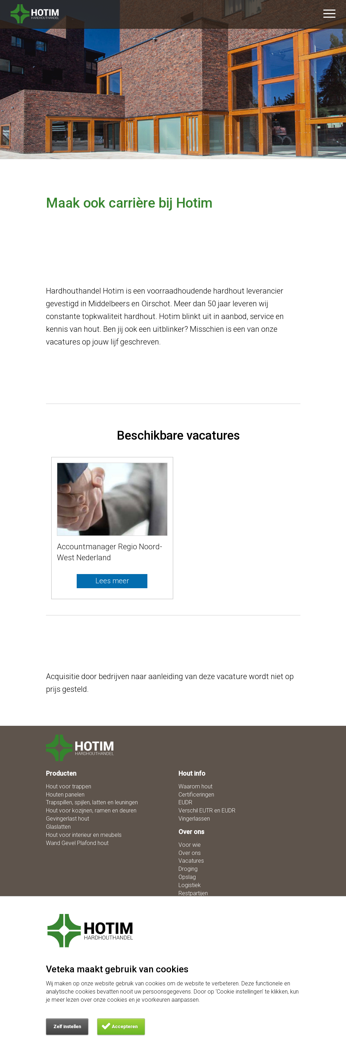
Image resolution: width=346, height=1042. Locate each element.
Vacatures (191, 860)
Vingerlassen (194, 818)
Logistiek (189, 885)
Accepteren (124, 1026)
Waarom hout (195, 786)
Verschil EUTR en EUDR (206, 810)
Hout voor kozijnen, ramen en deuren (91, 810)
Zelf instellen (67, 1026)
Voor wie (189, 844)
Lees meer (112, 581)
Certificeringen (196, 794)
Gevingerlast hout (67, 818)
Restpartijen (193, 893)
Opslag (187, 877)
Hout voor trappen (68, 786)
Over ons (189, 853)
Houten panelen (65, 794)
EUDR (185, 802)
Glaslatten (58, 826)
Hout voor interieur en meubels (84, 835)
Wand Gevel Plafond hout (77, 843)
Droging (188, 869)
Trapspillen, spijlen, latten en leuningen (92, 802)
